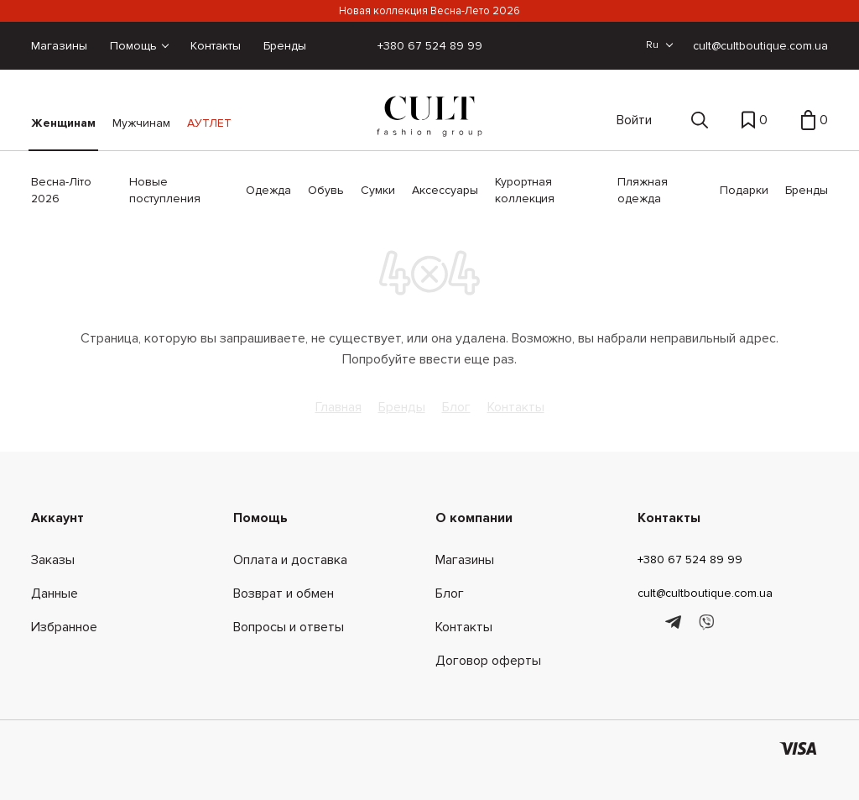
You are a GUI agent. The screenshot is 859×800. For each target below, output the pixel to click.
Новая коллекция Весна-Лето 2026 (429, 11)
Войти (634, 120)
